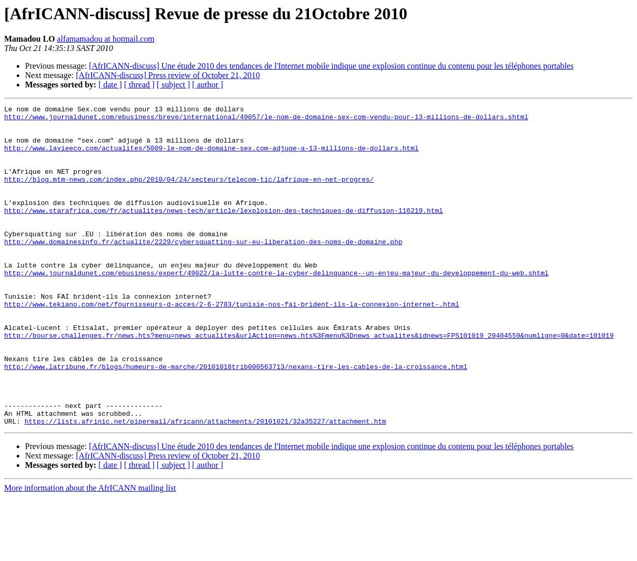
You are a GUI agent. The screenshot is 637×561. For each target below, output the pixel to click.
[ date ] (110, 84)
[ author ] (207, 84)
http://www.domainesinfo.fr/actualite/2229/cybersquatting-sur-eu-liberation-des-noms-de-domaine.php (203, 269)
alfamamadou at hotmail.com (105, 38)
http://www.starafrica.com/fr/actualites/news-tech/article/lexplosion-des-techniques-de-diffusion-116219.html (223, 232)
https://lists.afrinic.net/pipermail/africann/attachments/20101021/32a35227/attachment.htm (205, 485)
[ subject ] (173, 84)
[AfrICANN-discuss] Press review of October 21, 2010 (168, 75)
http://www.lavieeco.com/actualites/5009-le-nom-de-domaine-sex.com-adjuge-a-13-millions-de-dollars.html (211, 157)
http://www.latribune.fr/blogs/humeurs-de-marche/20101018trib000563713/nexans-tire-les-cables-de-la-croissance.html (235, 419)
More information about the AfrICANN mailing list (90, 551)
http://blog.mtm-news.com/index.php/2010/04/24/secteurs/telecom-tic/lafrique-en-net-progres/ (189, 194)
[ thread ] (139, 84)
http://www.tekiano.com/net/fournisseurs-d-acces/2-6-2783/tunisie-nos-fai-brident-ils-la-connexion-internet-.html (231, 344)
